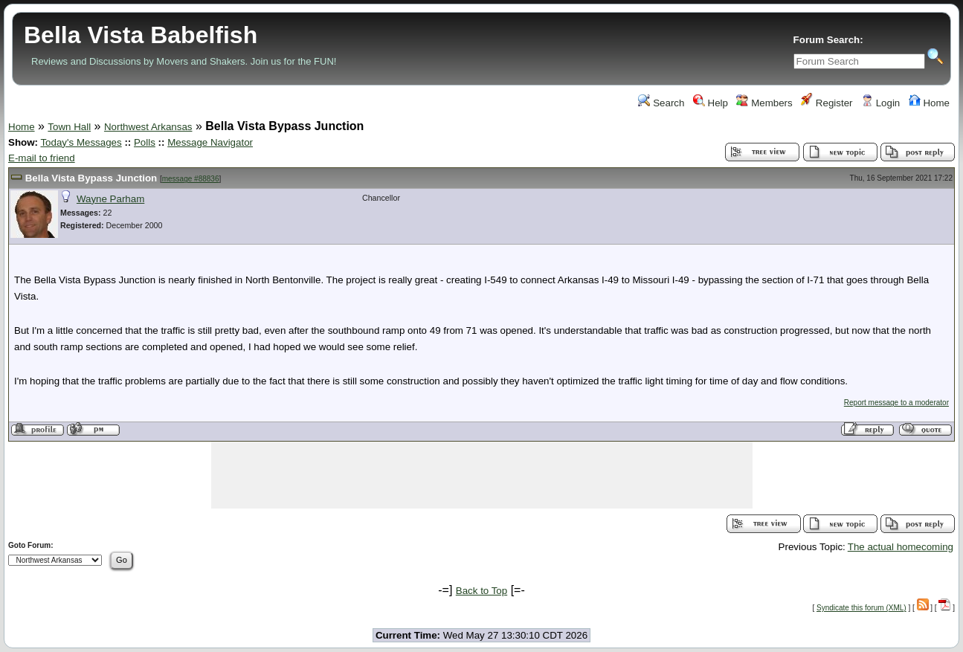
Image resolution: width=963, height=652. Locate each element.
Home (929, 103)
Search (661, 103)
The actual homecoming (900, 546)
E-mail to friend (41, 158)
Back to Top (481, 590)
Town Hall (69, 126)
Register (826, 103)
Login (880, 103)
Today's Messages (80, 142)
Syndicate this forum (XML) (861, 608)
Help (710, 103)
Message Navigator (210, 142)
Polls (144, 142)
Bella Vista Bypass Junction (91, 178)
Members (764, 103)
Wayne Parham (110, 198)
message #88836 (190, 179)
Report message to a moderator (896, 402)
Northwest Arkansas (148, 126)
